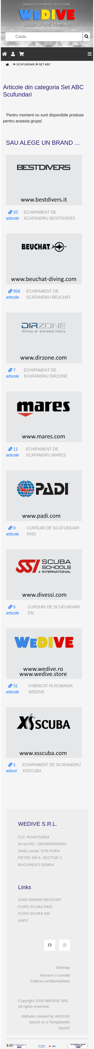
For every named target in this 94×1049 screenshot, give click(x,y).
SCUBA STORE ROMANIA (47, 15)
